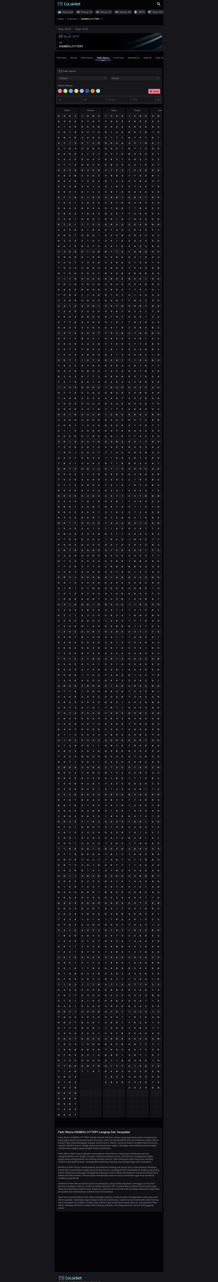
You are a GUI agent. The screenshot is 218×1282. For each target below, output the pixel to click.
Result (74, 57)
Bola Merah (133, 57)
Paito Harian (87, 57)
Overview (61, 57)
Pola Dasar (118, 57)
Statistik (148, 57)
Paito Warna (103, 58)
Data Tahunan (162, 57)
